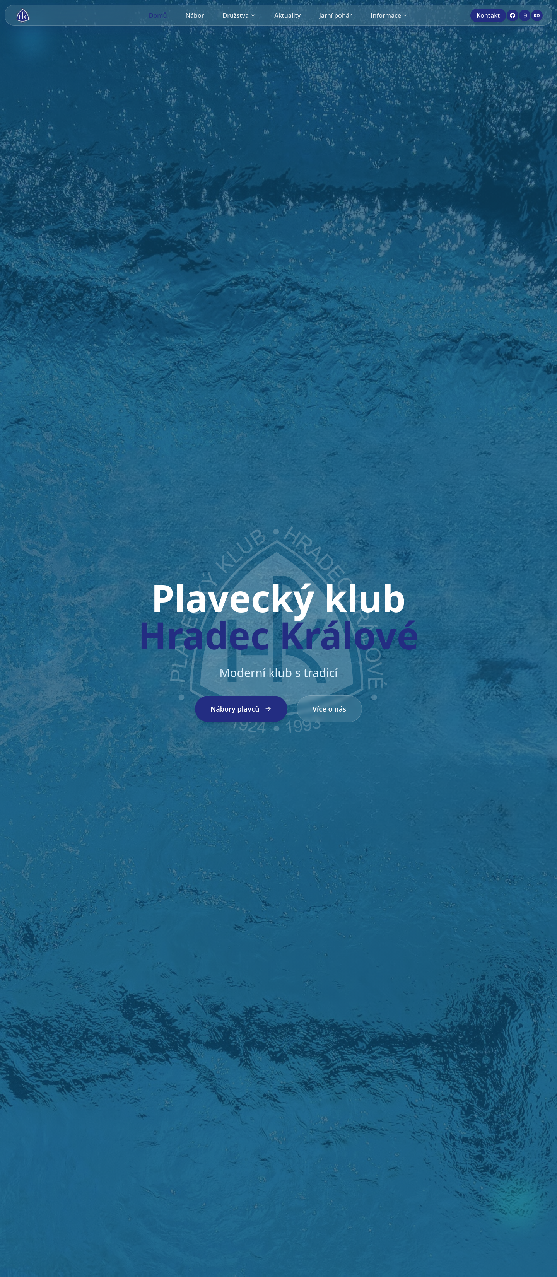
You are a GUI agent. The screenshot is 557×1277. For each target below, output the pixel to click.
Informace (389, 15)
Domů (158, 15)
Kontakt (488, 15)
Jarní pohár (335, 15)
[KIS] (537, 15)
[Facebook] (512, 15)
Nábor (195, 15)
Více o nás (329, 709)
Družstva (239, 15)
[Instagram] (525, 15)
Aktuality (287, 15)
